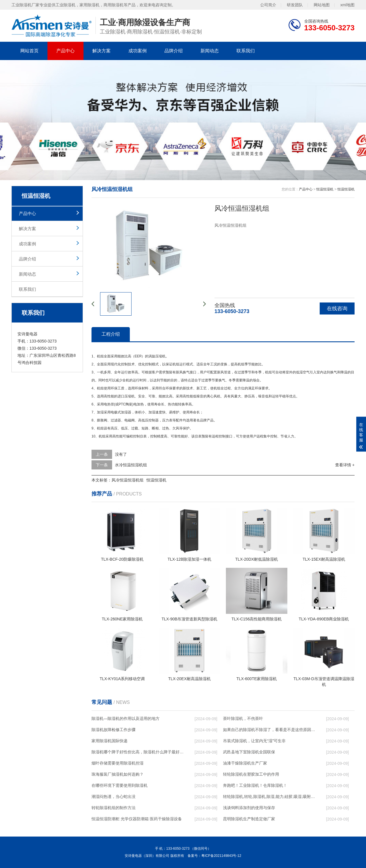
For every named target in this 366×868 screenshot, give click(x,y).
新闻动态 (209, 50)
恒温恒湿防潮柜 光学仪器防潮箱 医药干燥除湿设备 (137, 819)
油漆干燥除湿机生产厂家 (245, 763)
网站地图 (322, 5)
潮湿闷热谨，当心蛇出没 (114, 796)
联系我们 (245, 50)
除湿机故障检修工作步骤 (114, 729)
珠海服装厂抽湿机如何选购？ (118, 774)
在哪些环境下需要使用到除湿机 (120, 785)
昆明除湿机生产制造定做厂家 (249, 819)
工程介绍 (111, 334)
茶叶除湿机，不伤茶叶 (243, 718)
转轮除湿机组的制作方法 (114, 807)
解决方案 (101, 50)
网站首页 (29, 50)
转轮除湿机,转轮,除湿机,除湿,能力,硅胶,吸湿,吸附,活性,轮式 (269, 796)
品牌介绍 (173, 50)
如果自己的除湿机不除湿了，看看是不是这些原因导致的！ (269, 729)
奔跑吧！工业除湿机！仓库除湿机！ (255, 785)
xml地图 (347, 5)
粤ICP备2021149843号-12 (221, 856)
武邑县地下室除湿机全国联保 (249, 752)
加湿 (100, 412)
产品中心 (65, 50)
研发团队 (295, 5)
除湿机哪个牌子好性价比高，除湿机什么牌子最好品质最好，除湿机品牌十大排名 (138, 752)
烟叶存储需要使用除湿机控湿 (118, 763)
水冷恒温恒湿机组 (131, 465)
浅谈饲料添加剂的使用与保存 (249, 807)
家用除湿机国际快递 (110, 740)
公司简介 (268, 5)
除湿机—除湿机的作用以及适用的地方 (126, 718)
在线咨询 (337, 308)
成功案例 (137, 50)
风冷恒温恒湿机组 (128, 480)
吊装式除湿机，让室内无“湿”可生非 (254, 740)
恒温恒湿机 (324, 189)
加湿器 (126, 412)
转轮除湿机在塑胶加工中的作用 (251, 774)
